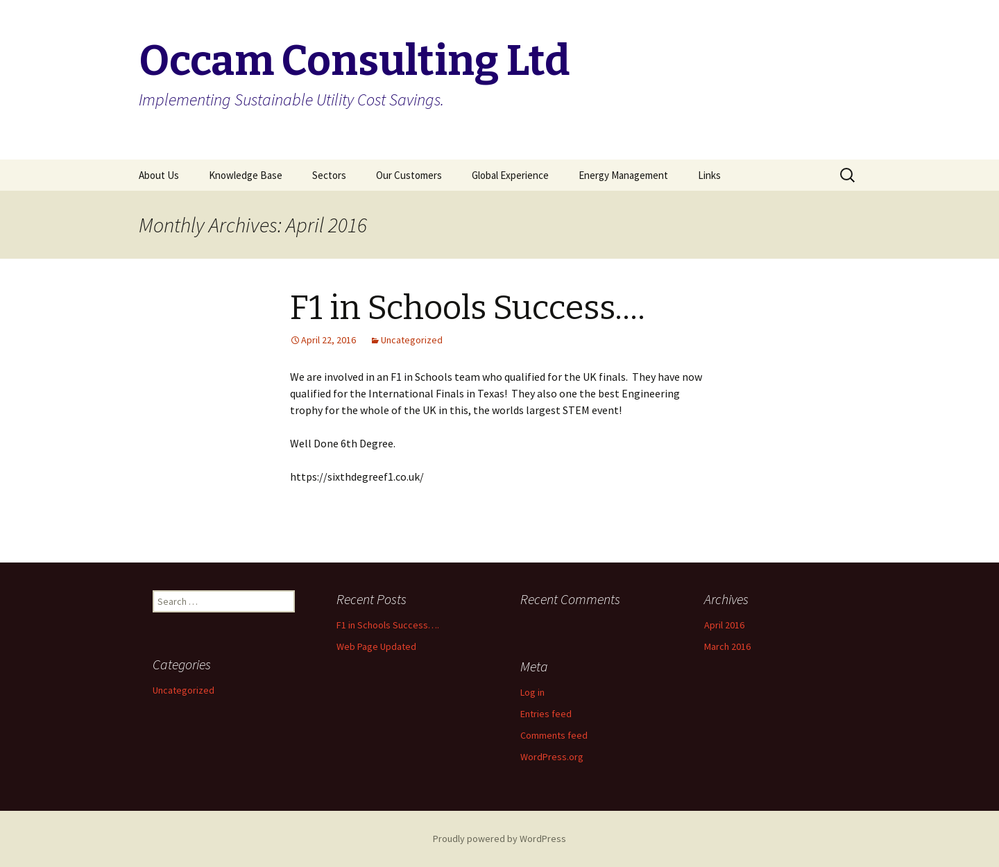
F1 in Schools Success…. (467, 308)
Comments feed (554, 735)
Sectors (329, 175)
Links (709, 175)
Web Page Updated (376, 646)
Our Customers (409, 175)
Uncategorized (412, 340)
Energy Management (623, 175)
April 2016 (724, 625)
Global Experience (510, 175)
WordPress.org (551, 756)
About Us (159, 175)
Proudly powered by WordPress (499, 838)
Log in (532, 692)
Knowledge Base (245, 175)
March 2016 (727, 646)
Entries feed (546, 713)
